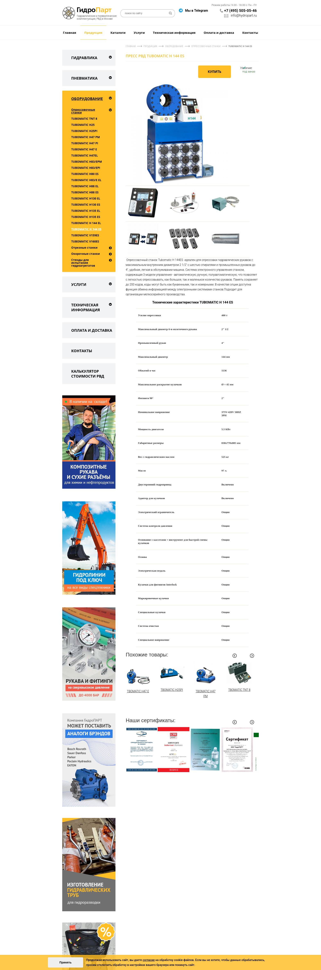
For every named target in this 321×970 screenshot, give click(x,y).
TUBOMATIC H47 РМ (85, 137)
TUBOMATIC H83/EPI (85, 168)
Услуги (139, 32)
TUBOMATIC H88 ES (84, 192)
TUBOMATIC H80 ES (84, 174)
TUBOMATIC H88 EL (85, 186)
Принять (65, 962)
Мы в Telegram (196, 10)
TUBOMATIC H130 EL (85, 198)
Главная (69, 32)
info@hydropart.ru (244, 15)
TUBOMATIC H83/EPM (86, 162)
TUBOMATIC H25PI (84, 131)
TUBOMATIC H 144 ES (86, 229)
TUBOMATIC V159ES (85, 235)
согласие (149, 960)
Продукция (93, 32)
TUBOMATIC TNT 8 (84, 119)
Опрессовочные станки (83, 111)
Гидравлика (92, 57)
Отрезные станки (84, 247)
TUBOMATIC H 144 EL (86, 223)
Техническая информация (174, 32)
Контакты (250, 32)
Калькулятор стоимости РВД (87, 374)
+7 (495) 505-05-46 (240, 10)
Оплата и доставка (219, 32)
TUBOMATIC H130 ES (85, 204)
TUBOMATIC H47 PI (84, 143)
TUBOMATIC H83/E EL (86, 180)
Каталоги (118, 32)
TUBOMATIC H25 (83, 125)
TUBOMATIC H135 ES (85, 217)
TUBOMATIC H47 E (84, 149)
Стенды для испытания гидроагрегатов (83, 262)
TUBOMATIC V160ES (85, 241)
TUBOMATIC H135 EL (85, 211)
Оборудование (92, 98)
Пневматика (92, 77)
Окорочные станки (85, 254)
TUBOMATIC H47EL (84, 155)
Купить (214, 71)
